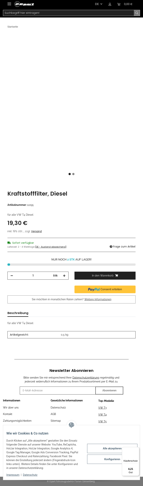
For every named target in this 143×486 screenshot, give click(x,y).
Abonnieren (109, 390)
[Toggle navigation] (9, 2)
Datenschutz (58, 407)
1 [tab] (70, 174)
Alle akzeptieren (109, 448)
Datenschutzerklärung (85, 377)
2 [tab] (73, 174)
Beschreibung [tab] (17, 313)
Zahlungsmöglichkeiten (17, 420)
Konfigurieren (109, 459)
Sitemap (56, 420)
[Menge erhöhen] (64, 275)
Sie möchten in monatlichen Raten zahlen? (71, 299)
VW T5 (102, 421)
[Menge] (33, 275)
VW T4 (102, 414)
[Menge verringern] (12, 275)
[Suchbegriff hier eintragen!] (68, 13)
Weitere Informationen (97, 299)
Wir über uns (11, 407)
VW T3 (102, 407)
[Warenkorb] (125, 4)
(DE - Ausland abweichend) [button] (50, 246)
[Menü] (137, 449)
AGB (53, 414)
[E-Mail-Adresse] (58, 391)
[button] (109, 4)
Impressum (15, 474)
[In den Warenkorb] (10, 37)
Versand (36, 231)
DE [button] (97, 4)
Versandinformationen (16, 427)
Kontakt (7, 414)
